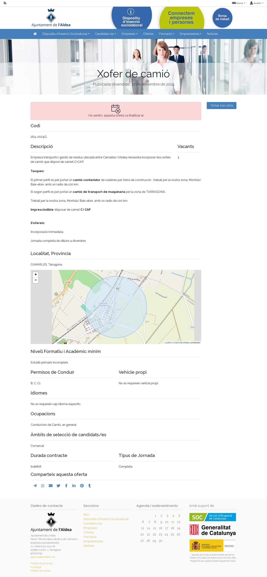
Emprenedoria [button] (189, 34)
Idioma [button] (238, 3)
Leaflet (168, 342)
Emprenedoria (93, 541)
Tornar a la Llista (221, 105)
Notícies (212, 34)
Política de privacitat (42, 563)
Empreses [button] (128, 34)
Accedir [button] (256, 3)
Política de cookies (41, 570)
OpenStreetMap (182, 342)
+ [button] (35, 275)
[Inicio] (50, 16)
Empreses (90, 528)
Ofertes (148, 34)
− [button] (35, 280)
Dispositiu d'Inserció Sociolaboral (105, 519)
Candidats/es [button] (104, 34)
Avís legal (36, 567)
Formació (89, 537)
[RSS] (5, 3)
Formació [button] (165, 34)
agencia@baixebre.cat (43, 556)
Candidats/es (92, 523)
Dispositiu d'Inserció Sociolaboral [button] (64, 34)
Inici (86, 514)
